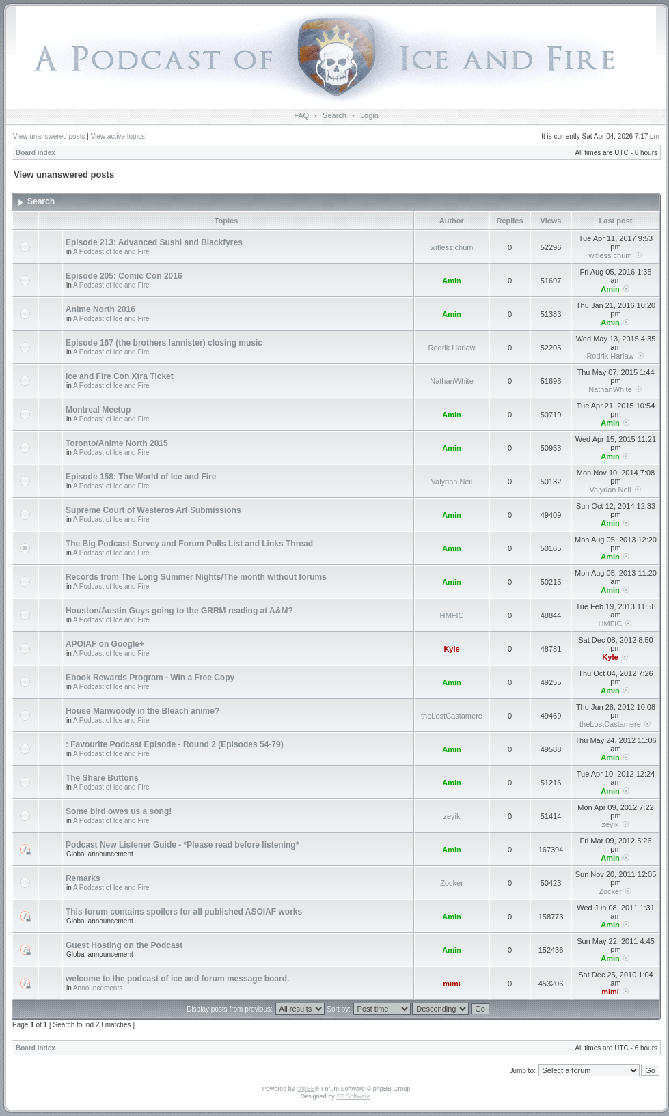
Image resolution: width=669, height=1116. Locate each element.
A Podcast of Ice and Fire (111, 251)
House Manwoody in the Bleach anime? (142, 711)
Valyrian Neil (452, 481)
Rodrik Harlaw (451, 348)
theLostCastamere (451, 716)
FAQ (301, 115)
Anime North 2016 (100, 309)
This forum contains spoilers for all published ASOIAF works (184, 912)
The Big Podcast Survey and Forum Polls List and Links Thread (189, 543)
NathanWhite (452, 381)
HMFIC (452, 615)
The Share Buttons (102, 778)
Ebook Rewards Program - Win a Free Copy (150, 677)
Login (369, 115)
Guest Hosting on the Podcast (124, 945)
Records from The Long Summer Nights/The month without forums (196, 577)
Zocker (451, 883)
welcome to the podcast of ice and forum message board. (177, 979)
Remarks (83, 878)
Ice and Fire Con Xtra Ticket (120, 376)
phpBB (306, 1088)
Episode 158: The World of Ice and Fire (141, 477)
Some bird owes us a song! (119, 811)
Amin (451, 281)
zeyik (451, 816)
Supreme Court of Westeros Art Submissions (153, 510)
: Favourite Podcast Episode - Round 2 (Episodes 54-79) (175, 744)
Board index (35, 152)
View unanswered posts (49, 136)
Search (334, 115)
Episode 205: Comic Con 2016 (124, 276)
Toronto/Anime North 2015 (117, 443)
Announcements (97, 988)
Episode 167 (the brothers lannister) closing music (164, 343)
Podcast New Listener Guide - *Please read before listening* (182, 845)
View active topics (118, 136)
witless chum (452, 247)
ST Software (353, 1096)
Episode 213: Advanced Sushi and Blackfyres (154, 242)
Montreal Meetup (98, 410)
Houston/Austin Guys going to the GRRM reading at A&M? (179, 610)
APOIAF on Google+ (105, 644)
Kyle (451, 649)
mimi (452, 983)
